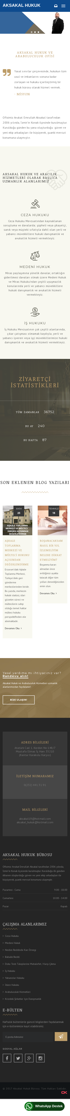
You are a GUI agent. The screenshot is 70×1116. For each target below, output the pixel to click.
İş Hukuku (10, 971)
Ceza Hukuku (12, 936)
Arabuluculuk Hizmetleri (18, 991)
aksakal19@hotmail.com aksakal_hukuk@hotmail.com (35, 820)
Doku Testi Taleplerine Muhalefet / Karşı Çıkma (30, 964)
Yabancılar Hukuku (14, 978)
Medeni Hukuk (12, 943)
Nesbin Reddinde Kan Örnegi (20, 950)
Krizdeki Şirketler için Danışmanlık (23, 998)
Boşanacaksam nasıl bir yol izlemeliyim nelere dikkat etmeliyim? (51, 550)
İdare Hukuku (12, 984)
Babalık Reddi (12, 957)
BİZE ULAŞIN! (18, 699)
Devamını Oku (13, 628)
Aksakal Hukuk (21, 5)
